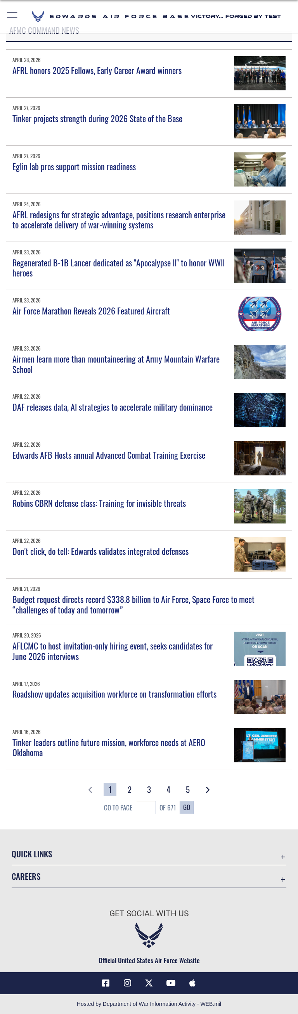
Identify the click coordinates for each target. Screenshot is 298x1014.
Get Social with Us (149, 913)
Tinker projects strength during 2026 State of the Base (97, 118)
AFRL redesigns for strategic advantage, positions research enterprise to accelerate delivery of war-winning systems (118, 219)
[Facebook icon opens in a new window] (105, 983)
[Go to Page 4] (168, 789)
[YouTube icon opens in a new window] (171, 983)
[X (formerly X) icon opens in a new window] (149, 983)
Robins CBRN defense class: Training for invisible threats (99, 503)
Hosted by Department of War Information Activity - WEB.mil (149, 1004)
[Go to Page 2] (129, 789)
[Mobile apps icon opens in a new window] (192, 983)
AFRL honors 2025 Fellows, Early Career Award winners (97, 70)
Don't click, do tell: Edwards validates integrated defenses (100, 551)
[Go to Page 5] (188, 789)
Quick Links (32, 854)
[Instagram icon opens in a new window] (127, 983)
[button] (12, 16)
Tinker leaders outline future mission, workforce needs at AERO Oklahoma (108, 747)
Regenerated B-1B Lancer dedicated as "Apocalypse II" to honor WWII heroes (118, 267)
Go (186, 807)
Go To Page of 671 (140, 808)
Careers (26, 876)
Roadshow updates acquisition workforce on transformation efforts (114, 694)
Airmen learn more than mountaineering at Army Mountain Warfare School (116, 363)
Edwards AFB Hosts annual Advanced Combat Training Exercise (108, 455)
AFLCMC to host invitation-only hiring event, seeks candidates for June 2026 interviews (112, 650)
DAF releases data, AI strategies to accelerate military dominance (112, 407)
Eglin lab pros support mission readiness (74, 166)
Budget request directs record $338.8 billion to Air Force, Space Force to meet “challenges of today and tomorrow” (133, 604)
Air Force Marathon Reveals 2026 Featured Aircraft (91, 310)
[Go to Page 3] (149, 789)
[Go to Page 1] (110, 789)
